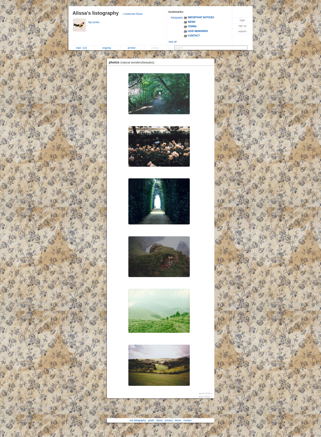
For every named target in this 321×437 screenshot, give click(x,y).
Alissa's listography (95, 13)
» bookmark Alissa (132, 13)
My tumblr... (95, 22)
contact (187, 420)
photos (132, 62)
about (159, 420)
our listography (138, 420)
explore (242, 31)
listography (177, 17)
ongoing (107, 47)
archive (133, 47)
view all (172, 41)
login (242, 20)
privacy (169, 420)
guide (151, 420)
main (81, 47)
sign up (242, 25)
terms (178, 420)
